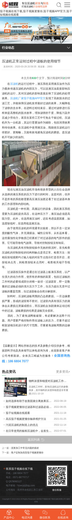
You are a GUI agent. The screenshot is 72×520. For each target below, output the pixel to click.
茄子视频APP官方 (35, 98)
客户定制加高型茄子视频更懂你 (27, 452)
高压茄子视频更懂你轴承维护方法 (26, 418)
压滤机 (14, 83)
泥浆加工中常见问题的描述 (25, 448)
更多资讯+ (63, 371)
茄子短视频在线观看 (18, 412)
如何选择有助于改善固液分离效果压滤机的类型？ (30, 401)
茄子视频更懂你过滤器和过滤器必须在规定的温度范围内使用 (30, 406)
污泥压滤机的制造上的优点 (22, 424)
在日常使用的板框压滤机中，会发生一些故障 (30, 430)
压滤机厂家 (17, 98)
